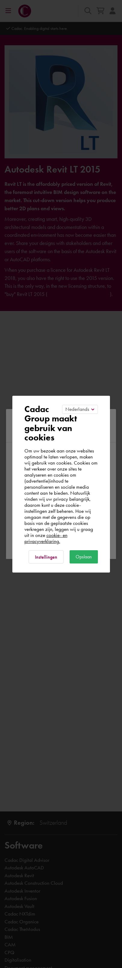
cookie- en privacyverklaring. (45, 538)
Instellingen (46, 557)
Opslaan (84, 557)
